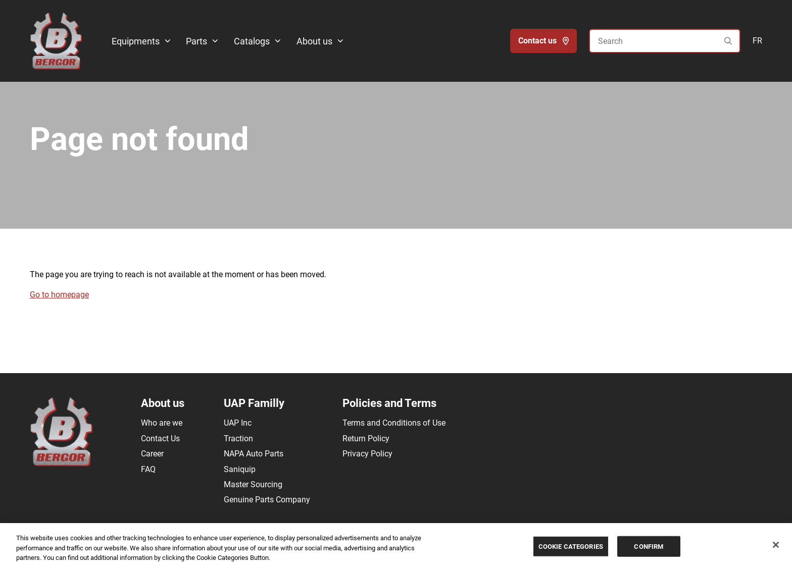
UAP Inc (238, 423)
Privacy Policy (367, 453)
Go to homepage (59, 294)
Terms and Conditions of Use (393, 423)
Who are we (161, 423)
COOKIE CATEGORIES (570, 547)
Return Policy (365, 438)
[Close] (776, 545)
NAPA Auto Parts (253, 453)
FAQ (148, 469)
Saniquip (240, 469)
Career (152, 453)
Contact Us (160, 438)
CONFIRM (648, 547)
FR (757, 40)
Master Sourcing (253, 484)
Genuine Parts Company (267, 499)
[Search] (664, 41)
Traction (238, 438)
